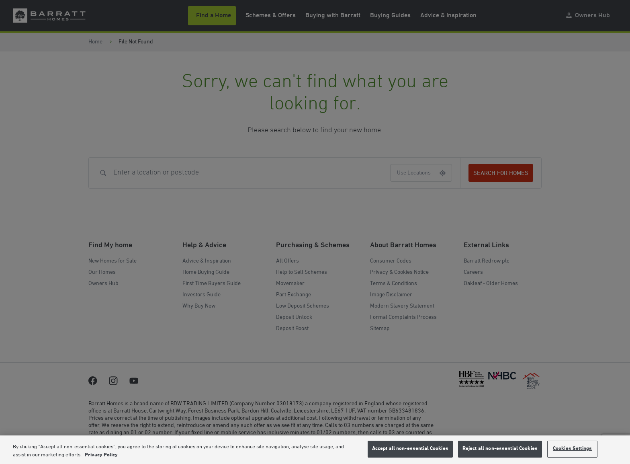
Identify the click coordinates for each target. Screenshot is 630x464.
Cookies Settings (572, 449)
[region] (315, 449)
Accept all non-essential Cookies (410, 449)
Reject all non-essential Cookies (500, 449)
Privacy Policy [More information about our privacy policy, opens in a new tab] (101, 455)
